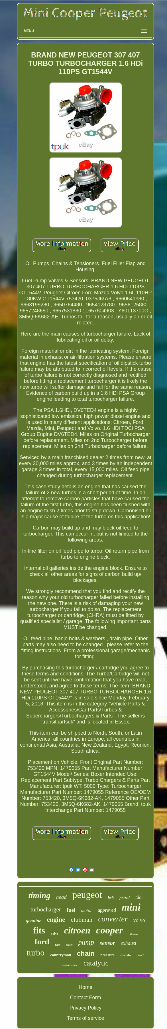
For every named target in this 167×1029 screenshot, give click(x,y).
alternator (70, 965)
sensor (107, 943)
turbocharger (45, 909)
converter (112, 919)
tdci (139, 897)
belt (111, 898)
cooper (109, 930)
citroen (77, 930)
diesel (69, 944)
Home (85, 987)
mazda (125, 955)
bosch (140, 955)
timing (39, 895)
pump (86, 942)
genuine (33, 920)
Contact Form (85, 997)
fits (39, 930)
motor (86, 910)
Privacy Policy (85, 1008)
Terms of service (85, 1018)
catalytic (96, 963)
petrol (124, 897)
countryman (60, 955)
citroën (133, 934)
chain (86, 953)
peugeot (87, 895)
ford (42, 941)
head (61, 897)
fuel (71, 910)
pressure (107, 955)
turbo (35, 952)
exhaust (128, 943)
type (57, 944)
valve (54, 933)
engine (56, 919)
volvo (139, 920)
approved (107, 910)
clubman (81, 919)
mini (131, 907)
